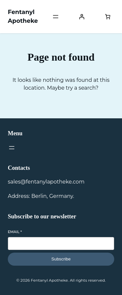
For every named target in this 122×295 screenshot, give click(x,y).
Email (15, 231)
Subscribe (61, 259)
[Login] (81, 16)
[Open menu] (56, 17)
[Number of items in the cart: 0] (107, 16)
